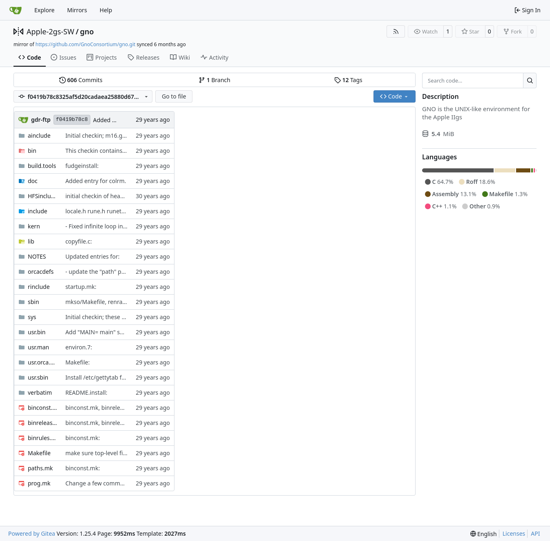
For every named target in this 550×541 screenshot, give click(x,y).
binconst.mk (42, 407)
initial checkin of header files (103, 196)
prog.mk (39, 483)
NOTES (37, 256)
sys (32, 317)
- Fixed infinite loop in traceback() (109, 226)
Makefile (39, 453)
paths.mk (40, 468)
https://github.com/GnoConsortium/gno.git (86, 44)
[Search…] (530, 80)
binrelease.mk (42, 423)
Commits (81, 80)
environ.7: (78, 347)
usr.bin (37, 332)
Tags (348, 80)
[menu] (483, 534)
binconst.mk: (82, 438)
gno (87, 31)
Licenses (514, 533)
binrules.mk (42, 438)
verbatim (40, 392)
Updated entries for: (92, 256)
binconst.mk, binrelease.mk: (103, 407)
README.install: (86, 392)
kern (34, 226)
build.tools (42, 166)
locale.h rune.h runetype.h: (101, 211)
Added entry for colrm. (95, 181)
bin (32, 150)
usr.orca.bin (42, 362)
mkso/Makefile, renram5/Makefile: (111, 302)
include (37, 211)
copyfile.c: (78, 241)
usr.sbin (38, 377)
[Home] (15, 10)
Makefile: (77, 362)
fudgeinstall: (81, 166)
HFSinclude (42, 196)
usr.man (38, 347)
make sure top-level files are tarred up (116, 453)
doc (33, 181)
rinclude (39, 287)
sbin (33, 302)
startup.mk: (80, 287)
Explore (44, 10)
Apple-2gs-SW (50, 31)
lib (31, 241)
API (535, 533)
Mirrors (77, 10)
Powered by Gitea (31, 533)
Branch (214, 80)
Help (106, 10)
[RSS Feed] (396, 31)
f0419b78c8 (72, 119)
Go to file (174, 96)
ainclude (39, 135)
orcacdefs (41, 271)
